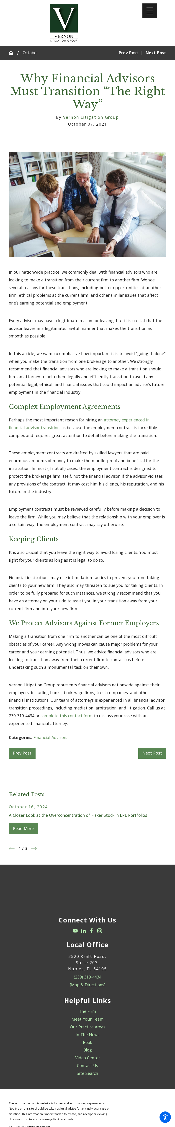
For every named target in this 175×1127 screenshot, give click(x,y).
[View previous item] (12, 849)
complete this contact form (67, 715)
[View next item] (34, 849)
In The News (87, 1034)
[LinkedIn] (83, 930)
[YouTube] (75, 930)
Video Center (87, 1057)
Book (87, 1042)
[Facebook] (91, 930)
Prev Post (22, 753)
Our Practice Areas (87, 1027)
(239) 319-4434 (87, 977)
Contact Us (87, 1065)
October (30, 52)
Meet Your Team (88, 1019)
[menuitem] (87, 1011)
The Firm (87, 1011)
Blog (87, 1050)
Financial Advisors (50, 737)
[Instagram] (99, 930)
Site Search (87, 1073)
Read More (23, 828)
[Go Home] (13, 53)
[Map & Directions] (88, 984)
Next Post (152, 753)
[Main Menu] (149, 10)
